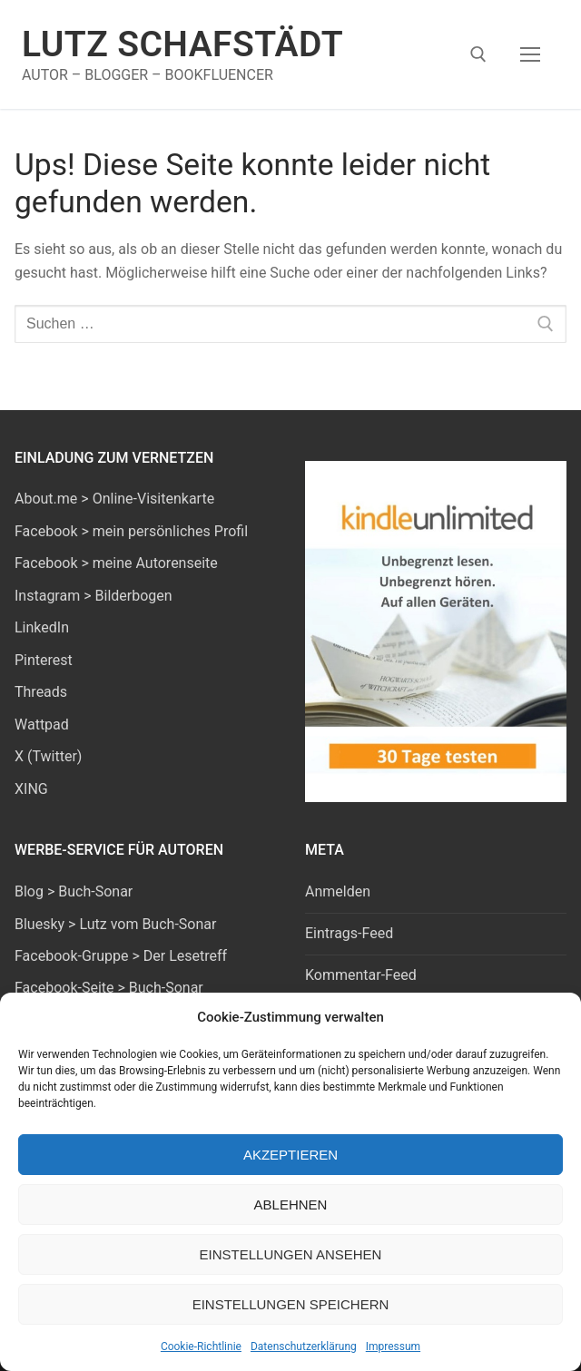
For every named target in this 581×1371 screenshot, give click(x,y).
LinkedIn (42, 627)
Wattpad (42, 724)
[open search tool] (478, 54)
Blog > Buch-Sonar (74, 891)
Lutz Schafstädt (182, 44)
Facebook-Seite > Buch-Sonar (109, 987)
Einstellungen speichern (290, 1304)
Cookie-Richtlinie (201, 1346)
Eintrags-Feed (349, 933)
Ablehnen (291, 1204)
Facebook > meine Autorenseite (116, 563)
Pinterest (44, 660)
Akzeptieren (290, 1154)
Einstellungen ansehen (291, 1254)
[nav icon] (530, 54)
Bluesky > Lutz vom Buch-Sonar (115, 924)
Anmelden (337, 891)
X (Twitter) (48, 756)
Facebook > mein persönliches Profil (131, 531)
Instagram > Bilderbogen (93, 595)
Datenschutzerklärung (304, 1346)
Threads (41, 691)
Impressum (393, 1346)
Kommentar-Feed (361, 975)
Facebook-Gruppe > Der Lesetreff (121, 956)
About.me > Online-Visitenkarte (114, 498)
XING (31, 789)
